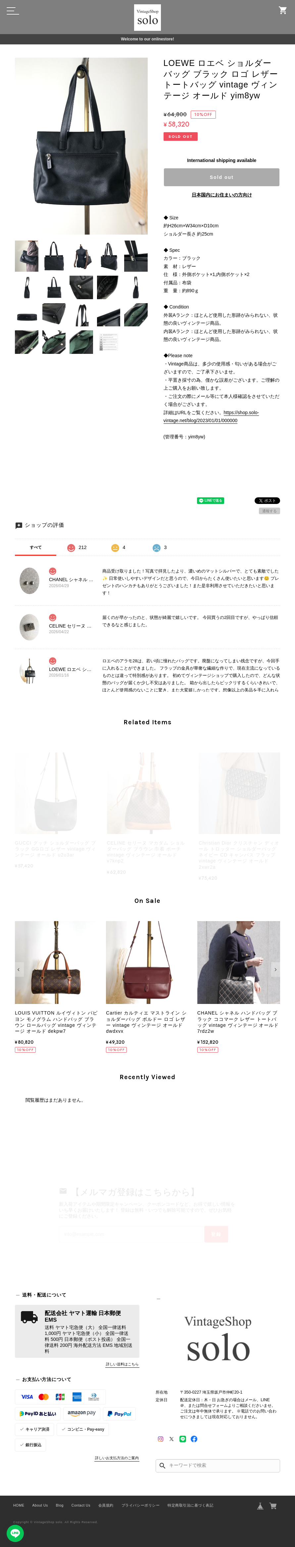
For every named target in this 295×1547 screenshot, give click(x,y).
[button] (19, 969)
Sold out (222, 177)
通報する (269, 511)
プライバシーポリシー (141, 1505)
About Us (40, 1505)
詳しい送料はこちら (122, 1364)
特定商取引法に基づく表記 (190, 1505)
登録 (216, 1234)
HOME (19, 1505)
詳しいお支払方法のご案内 (117, 1458)
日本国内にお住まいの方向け (222, 194)
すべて (36, 547)
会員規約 (106, 1505)
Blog (60, 1505)
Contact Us (81, 1505)
